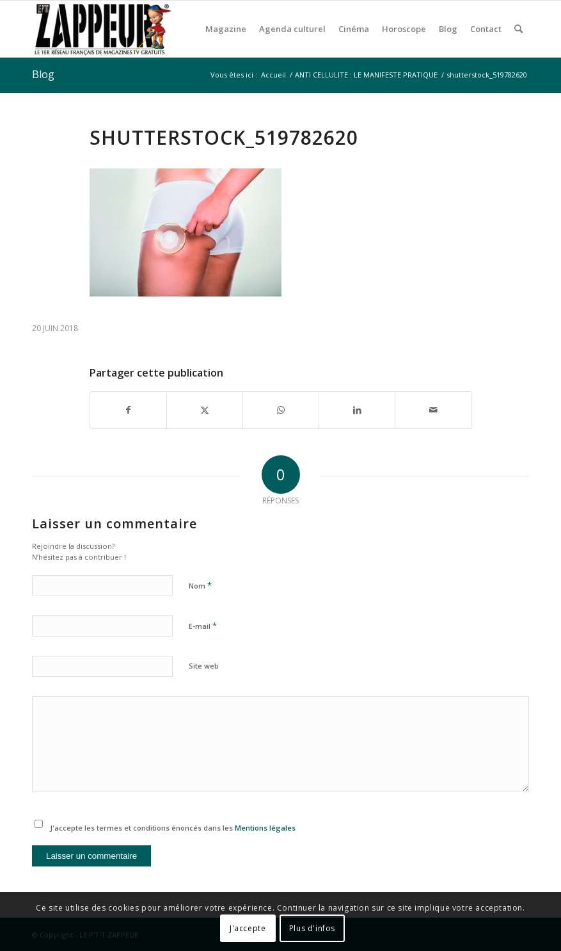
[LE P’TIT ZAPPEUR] (102, 29)
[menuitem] (226, 29)
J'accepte (247, 928)
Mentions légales (265, 828)
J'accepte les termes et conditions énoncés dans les (173, 828)
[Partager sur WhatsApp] (281, 410)
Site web (204, 666)
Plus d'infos (312, 928)
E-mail (203, 625)
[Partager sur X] (204, 410)
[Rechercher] (518, 29)
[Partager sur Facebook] (128, 410)
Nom (200, 585)
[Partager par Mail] (433, 410)
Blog (43, 74)
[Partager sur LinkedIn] (357, 410)
